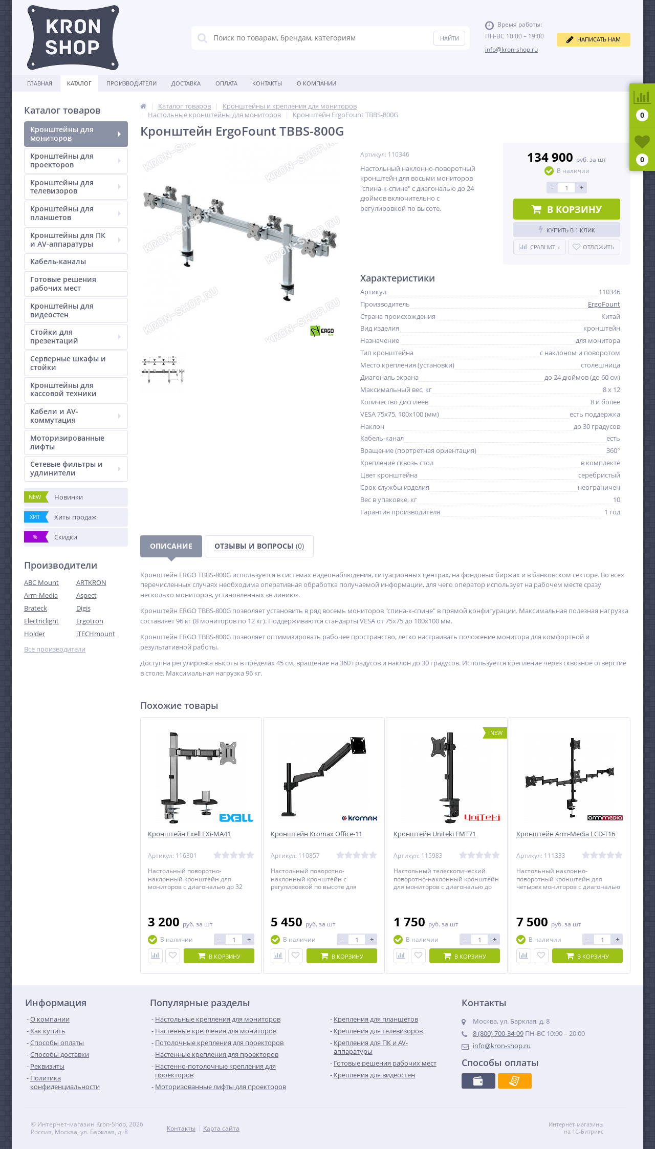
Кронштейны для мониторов (75, 133)
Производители (131, 83)
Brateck (35, 608)
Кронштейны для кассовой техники (63, 389)
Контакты (267, 83)
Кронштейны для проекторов (75, 160)
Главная (39, 83)
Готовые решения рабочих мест (63, 283)
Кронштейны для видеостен (62, 310)
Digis (83, 608)
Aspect (86, 595)
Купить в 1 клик (567, 229)
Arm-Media (41, 595)
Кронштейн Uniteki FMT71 (435, 834)
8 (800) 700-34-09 (498, 1033)
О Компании (316, 83)
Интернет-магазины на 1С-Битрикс (587, 1128)
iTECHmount (95, 633)
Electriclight (41, 620)
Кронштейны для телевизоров (75, 187)
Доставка (186, 83)
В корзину (567, 209)
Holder (34, 633)
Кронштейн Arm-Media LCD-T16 (565, 834)
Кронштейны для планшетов (75, 213)
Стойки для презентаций (75, 336)
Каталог (79, 83)
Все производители (54, 649)
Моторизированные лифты (67, 442)
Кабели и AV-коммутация (75, 415)
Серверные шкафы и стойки (68, 363)
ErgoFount (604, 304)
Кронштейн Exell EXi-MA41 (189, 834)
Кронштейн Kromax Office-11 (316, 834)
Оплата (226, 83)
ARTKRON (91, 582)
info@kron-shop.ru (511, 49)
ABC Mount (41, 582)
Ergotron (89, 620)
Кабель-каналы (58, 261)
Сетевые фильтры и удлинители (75, 468)
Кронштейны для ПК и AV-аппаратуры (75, 239)
